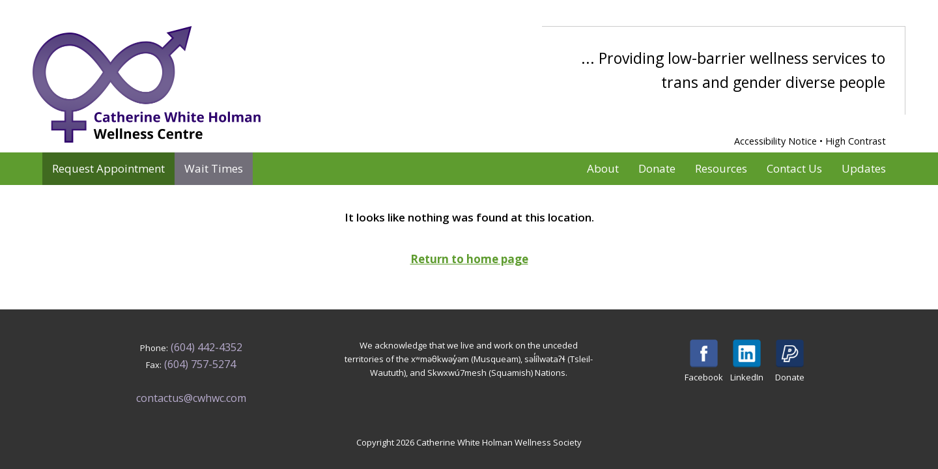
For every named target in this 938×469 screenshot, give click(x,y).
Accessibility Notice (775, 141)
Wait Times (213, 168)
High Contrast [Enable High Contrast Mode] (855, 141)
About (603, 168)
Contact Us (794, 168)
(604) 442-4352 (206, 347)
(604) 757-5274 (200, 364)
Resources (721, 168)
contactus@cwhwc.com (191, 398)
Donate (656, 168)
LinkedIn (746, 361)
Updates (864, 168)
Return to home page (469, 258)
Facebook (704, 361)
